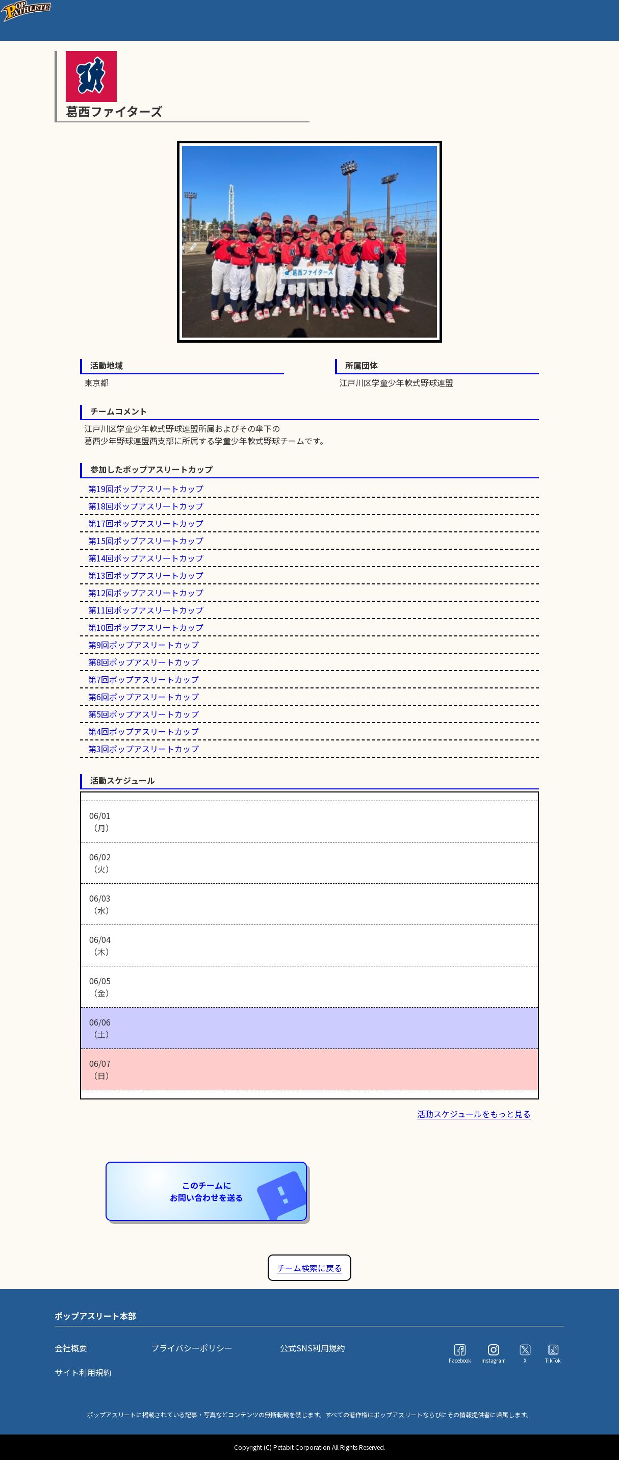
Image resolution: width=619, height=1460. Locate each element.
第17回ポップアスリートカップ (145, 523)
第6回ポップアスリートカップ (143, 696)
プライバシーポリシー (192, 1348)
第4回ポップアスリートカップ (143, 731)
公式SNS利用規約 (312, 1348)
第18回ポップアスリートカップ (145, 506)
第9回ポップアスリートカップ (143, 644)
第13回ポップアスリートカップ (145, 575)
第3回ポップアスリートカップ (143, 748)
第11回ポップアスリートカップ (145, 610)
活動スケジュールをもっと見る (474, 1114)
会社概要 (71, 1348)
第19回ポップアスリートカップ (145, 488)
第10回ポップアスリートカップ (145, 627)
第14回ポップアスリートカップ (145, 558)
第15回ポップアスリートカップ (145, 540)
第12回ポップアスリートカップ (145, 592)
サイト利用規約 (83, 1372)
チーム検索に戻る (309, 1268)
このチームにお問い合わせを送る (238, 1192)
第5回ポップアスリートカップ (143, 714)
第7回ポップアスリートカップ (143, 679)
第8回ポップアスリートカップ (143, 662)
